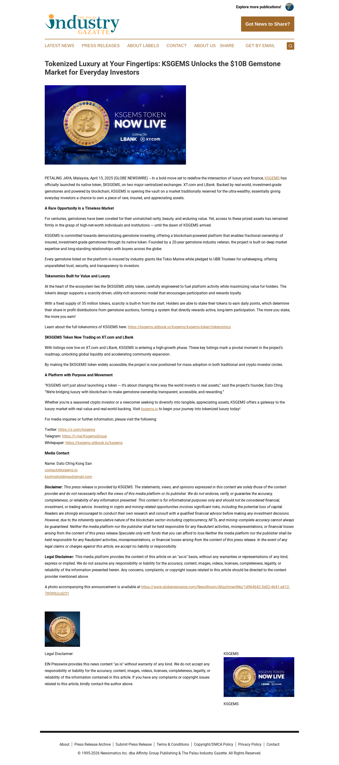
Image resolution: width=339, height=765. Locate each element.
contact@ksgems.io (61, 470)
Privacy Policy (250, 744)
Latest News (59, 45)
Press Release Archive (92, 744)
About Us (205, 45)
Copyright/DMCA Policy (213, 744)
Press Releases (101, 45)
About (64, 744)
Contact (176, 45)
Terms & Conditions (173, 744)
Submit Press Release (134, 744)
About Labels (143, 45)
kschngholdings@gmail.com (68, 476)
